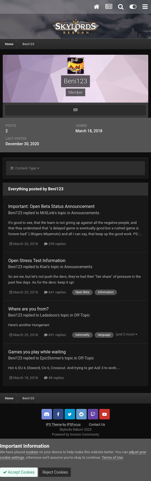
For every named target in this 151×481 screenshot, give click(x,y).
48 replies (54, 378)
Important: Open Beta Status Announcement (51, 206)
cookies (32, 452)
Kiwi (43, 267)
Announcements (85, 213)
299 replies (55, 244)
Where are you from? (28, 309)
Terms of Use (112, 457)
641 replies (55, 292)
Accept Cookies (19, 472)
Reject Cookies (55, 472)
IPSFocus (74, 425)
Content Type (24, 168)
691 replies (55, 335)
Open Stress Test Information (36, 260)
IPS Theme (54, 425)
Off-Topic (82, 315)
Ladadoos (48, 315)
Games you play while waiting (37, 351)
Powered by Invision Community (75, 434)
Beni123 (15, 213)
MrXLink (47, 213)
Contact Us (97, 425)
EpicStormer (50, 358)
